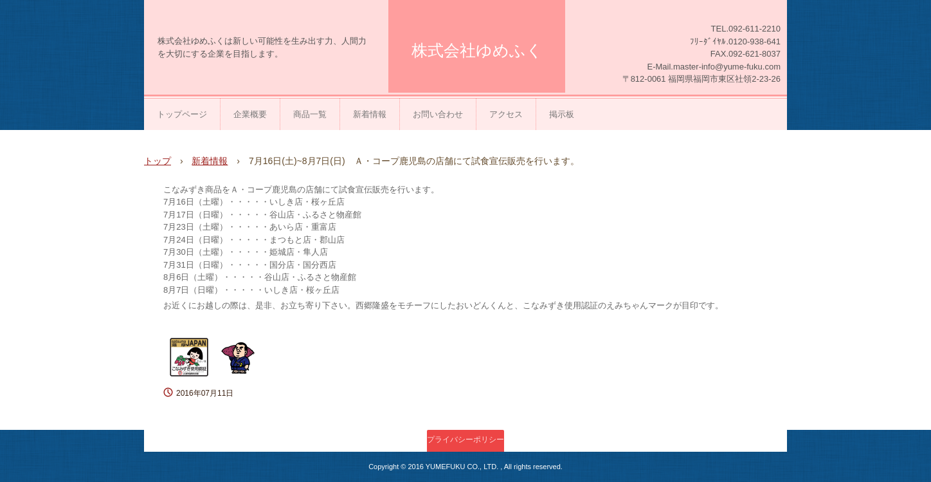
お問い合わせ (438, 114)
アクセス (506, 114)
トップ (157, 161)
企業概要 (250, 114)
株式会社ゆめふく (477, 50)
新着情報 (369, 114)
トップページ (182, 114)
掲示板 (561, 114)
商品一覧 (310, 114)
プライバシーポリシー (465, 439)
